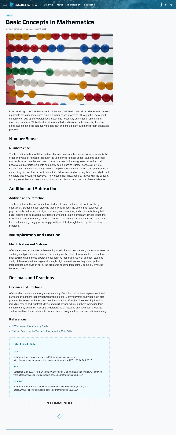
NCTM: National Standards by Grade (30, 326)
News (9, 15)
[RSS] (171, 4)
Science (48, 4)
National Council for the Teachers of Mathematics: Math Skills (42, 331)
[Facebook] (161, 4)
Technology (74, 4)
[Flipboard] (166, 4)
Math (60, 4)
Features (89, 4)
